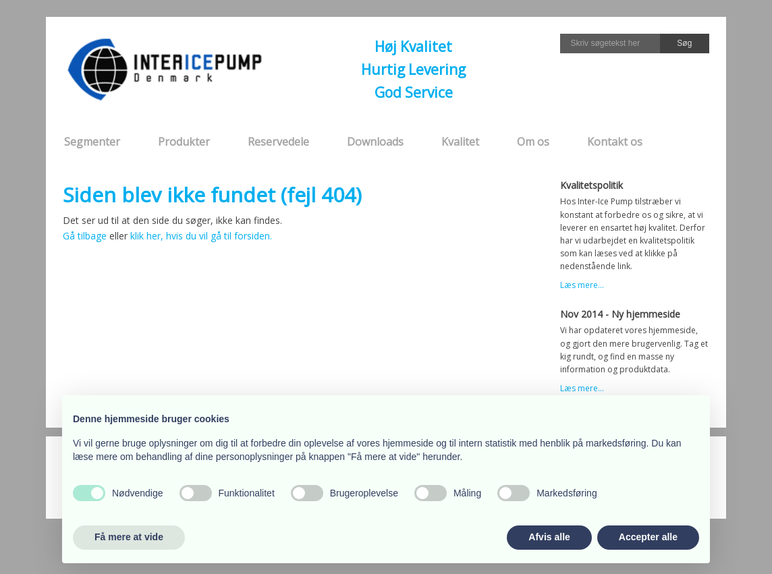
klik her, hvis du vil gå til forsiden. (201, 235)
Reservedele (278, 141)
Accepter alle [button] (648, 537)
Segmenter (92, 141)
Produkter (184, 141)
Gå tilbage (85, 235)
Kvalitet (460, 141)
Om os (533, 141)
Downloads (375, 141)
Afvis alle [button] (549, 537)
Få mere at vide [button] (128, 537)
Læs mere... (582, 285)
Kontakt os (614, 141)
